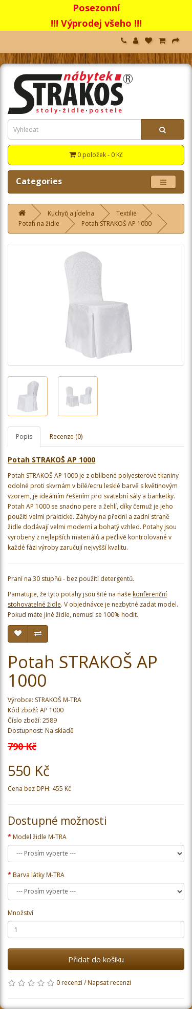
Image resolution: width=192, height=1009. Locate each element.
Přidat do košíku (96, 959)
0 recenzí (69, 982)
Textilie (126, 213)
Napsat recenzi (109, 982)
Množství (20, 912)
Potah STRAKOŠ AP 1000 (116, 223)
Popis (24, 436)
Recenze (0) (66, 436)
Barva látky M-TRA (39, 874)
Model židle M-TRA (40, 836)
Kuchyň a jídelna (71, 213)
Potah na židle (38, 223)
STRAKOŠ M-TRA (58, 699)
